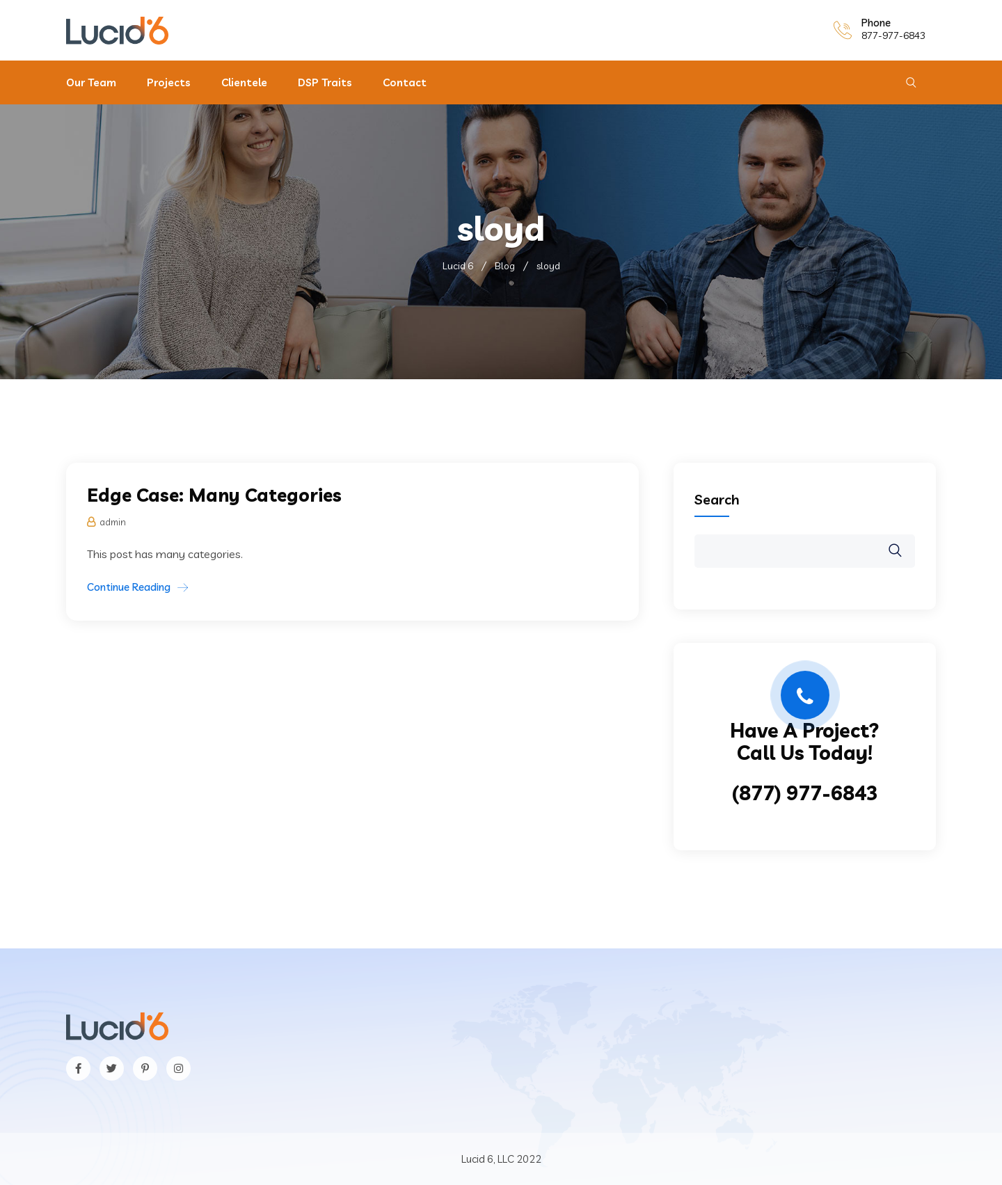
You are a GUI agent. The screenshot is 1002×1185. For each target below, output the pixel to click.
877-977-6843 (893, 35)
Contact (405, 82)
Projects (169, 82)
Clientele (244, 82)
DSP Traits (325, 82)
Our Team (91, 82)
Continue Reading (128, 587)
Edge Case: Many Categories (214, 495)
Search (717, 499)
